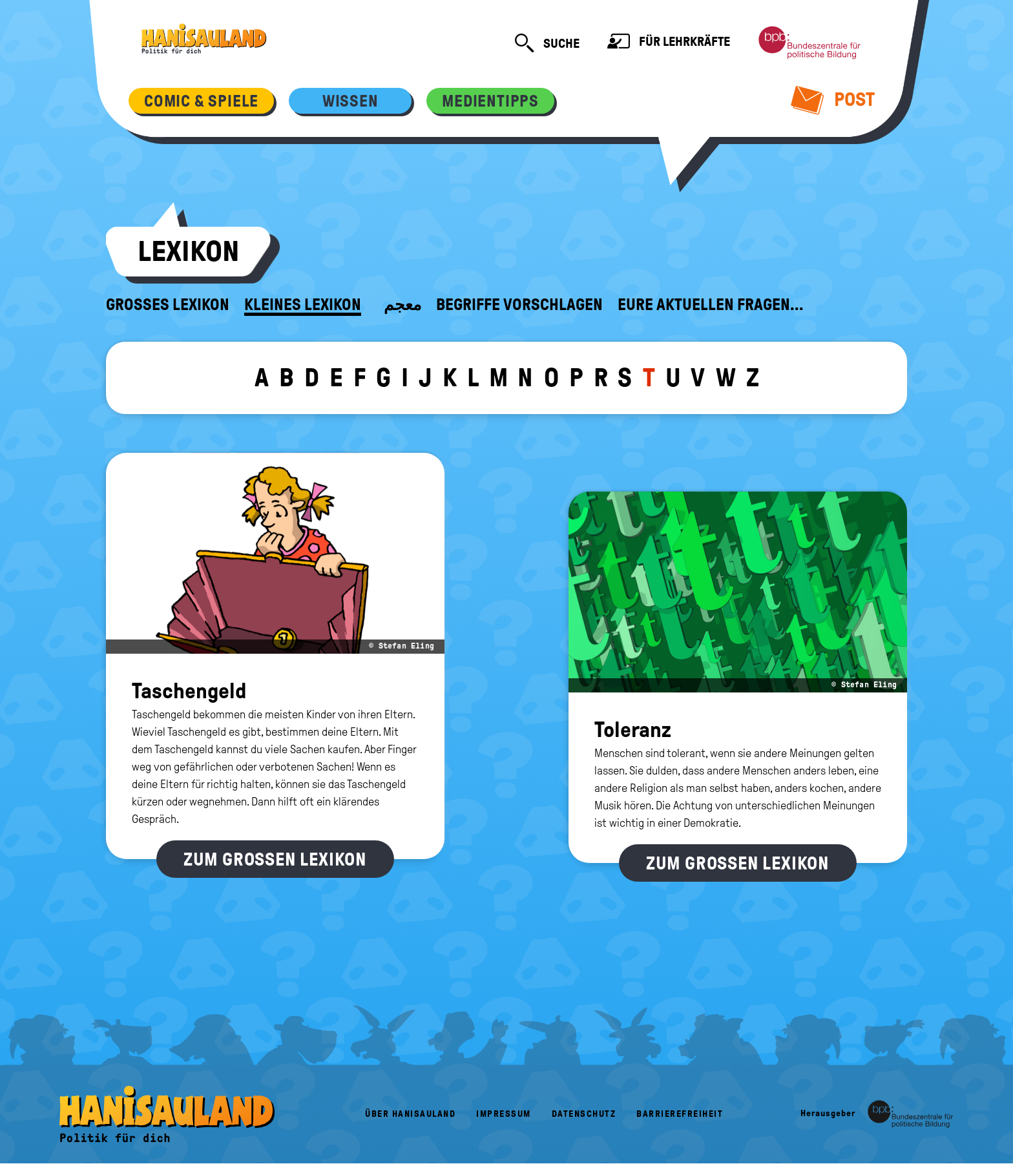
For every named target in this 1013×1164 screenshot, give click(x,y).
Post (833, 99)
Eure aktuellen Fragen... (711, 304)
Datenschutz (584, 1114)
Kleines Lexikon (302, 304)
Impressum (503, 1114)
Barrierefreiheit (679, 1114)
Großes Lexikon (167, 304)
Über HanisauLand (410, 1114)
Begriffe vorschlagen (519, 304)
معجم (402, 304)
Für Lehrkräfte (668, 43)
